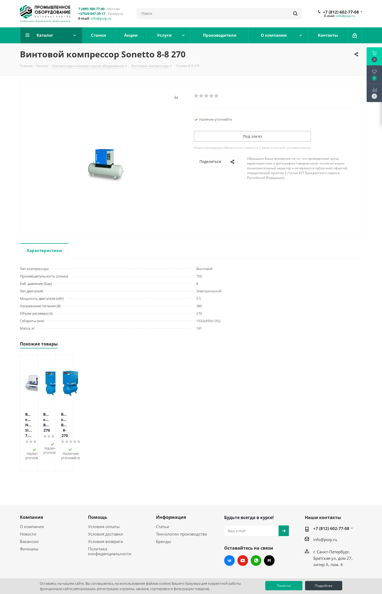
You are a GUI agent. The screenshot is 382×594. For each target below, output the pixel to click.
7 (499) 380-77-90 (91, 8)
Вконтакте (229, 536)
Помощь (97, 493)
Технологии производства (181, 509)
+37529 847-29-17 (91, 13)
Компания (31, 493)
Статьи (162, 502)
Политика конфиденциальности (109, 527)
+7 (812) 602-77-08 (341, 12)
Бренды (163, 517)
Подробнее (323, 585)
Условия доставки (105, 509)
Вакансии (29, 517)
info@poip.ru (101, 18)
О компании (32, 502)
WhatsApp (256, 536)
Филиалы (29, 524)
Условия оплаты (104, 502)
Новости (28, 509)
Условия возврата (105, 517)
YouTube (242, 536)
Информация (171, 493)
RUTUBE (269, 536)
